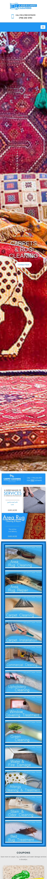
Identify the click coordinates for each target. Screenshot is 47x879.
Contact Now (23, 265)
